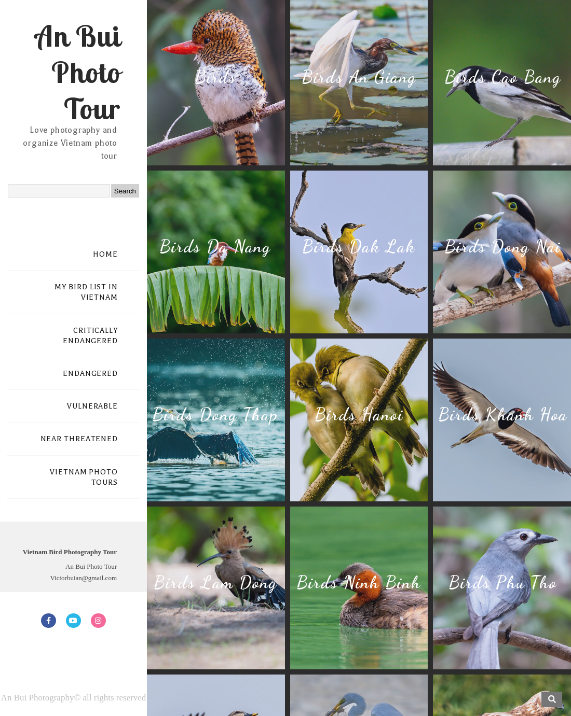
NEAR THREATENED (79, 438)
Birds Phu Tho (502, 582)
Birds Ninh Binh (358, 582)
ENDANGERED (90, 373)
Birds (215, 77)
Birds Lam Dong (215, 582)
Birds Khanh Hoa (502, 414)
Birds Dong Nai (502, 246)
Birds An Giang (359, 77)
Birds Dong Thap (215, 414)
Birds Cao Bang (502, 77)
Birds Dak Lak (358, 246)
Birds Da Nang (215, 246)
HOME (105, 254)
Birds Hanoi (359, 414)
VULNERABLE (92, 406)
